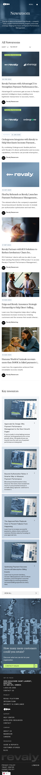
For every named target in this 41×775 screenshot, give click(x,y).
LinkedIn (35, 765)
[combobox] (6, 773)
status (5, 771)
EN (5, 773)
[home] (6, 4)
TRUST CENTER (8, 767)
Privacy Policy (8, 765)
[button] (33, 4)
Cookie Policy (8, 769)
